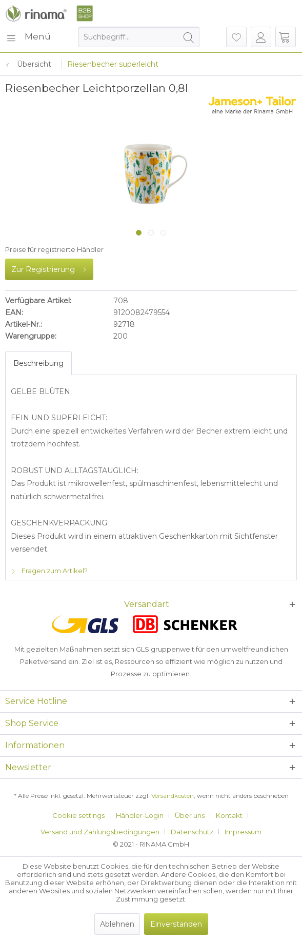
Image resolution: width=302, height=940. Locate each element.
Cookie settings (78, 815)
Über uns (190, 815)
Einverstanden (176, 924)
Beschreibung (38, 363)
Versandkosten (172, 795)
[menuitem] (28, 37)
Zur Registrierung (49, 267)
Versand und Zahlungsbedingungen (100, 832)
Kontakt (229, 815)
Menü (28, 35)
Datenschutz (192, 832)
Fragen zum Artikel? (49, 570)
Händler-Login (140, 815)
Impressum (243, 832)
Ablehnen (117, 924)
